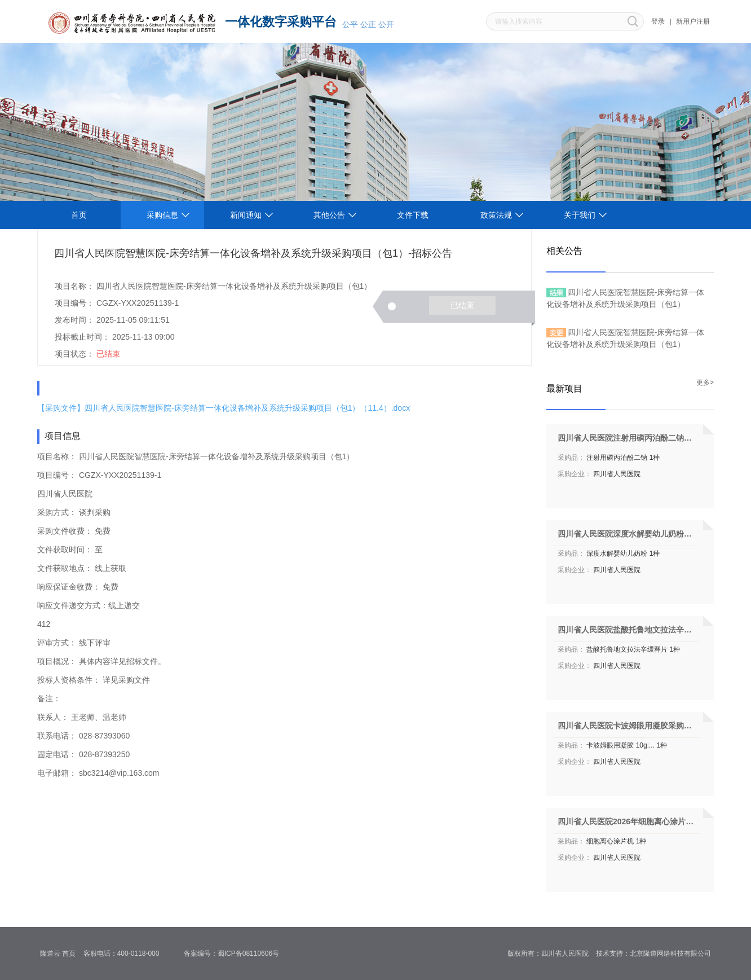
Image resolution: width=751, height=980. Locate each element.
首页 (79, 214)
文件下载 (412, 214)
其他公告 (329, 214)
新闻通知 (246, 214)
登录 (658, 21)
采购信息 (162, 214)
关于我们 (579, 214)
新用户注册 (693, 21)
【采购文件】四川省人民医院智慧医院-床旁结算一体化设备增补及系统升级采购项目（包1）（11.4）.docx (223, 407)
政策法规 (496, 214)
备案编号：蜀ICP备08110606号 (235, 953)
